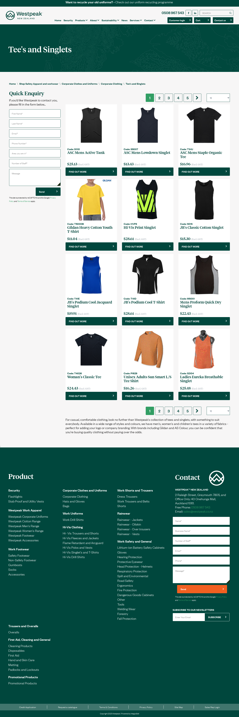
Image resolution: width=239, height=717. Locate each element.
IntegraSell (135, 713)
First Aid (13, 655)
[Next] (197, 98)
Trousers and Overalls (23, 626)
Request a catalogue (67, 707)
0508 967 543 (173, 12)
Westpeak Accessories (23, 540)
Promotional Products (23, 677)
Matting (13, 665)
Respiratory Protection (132, 571)
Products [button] (80, 20)
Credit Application (27, 707)
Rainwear (123, 513)
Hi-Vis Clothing (73, 527)
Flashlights (15, 496)
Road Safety (125, 580)
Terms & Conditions (108, 707)
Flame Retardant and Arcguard (83, 543)
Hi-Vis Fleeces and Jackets (81, 538)
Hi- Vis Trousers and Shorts (81, 533)
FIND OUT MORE (77, 171)
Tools (120, 604)
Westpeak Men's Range (23, 526)
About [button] (93, 20)
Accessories (16, 574)
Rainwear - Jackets (130, 520)
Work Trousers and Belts (133, 501)
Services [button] (134, 20)
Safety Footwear (19, 555)
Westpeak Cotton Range (24, 521)
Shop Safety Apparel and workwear (38, 83)
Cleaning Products (20, 646)
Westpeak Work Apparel (24, 510)
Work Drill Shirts (73, 520)
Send (41, 191)
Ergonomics (125, 585)
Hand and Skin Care (21, 660)
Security (68, 20)
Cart (201, 20)
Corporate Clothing (111, 83)
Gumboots (15, 565)
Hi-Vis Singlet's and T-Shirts (81, 552)
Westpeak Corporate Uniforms (28, 516)
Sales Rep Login (212, 707)
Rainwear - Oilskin (129, 524)
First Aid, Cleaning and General (29, 639)
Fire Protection (127, 590)
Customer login (177, 20)
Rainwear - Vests (128, 534)
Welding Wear (126, 609)
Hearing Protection (129, 557)
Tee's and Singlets (135, 83)
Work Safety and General (134, 541)
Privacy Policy (221, 596)
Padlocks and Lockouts (23, 669)
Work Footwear (18, 549)
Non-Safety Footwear (22, 560)
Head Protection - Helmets (135, 566)
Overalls (13, 632)
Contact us (222, 20)
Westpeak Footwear (21, 535)
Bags (66, 506)
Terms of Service (24, 201)
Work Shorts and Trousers (135, 490)
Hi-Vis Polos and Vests (77, 547)
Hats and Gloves (74, 501)
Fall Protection (126, 618)
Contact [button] (148, 20)
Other (121, 599)
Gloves (122, 552)
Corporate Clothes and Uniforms (79, 83)
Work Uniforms (73, 513)
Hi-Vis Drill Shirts (74, 557)
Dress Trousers (127, 496)
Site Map (179, 707)
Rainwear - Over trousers (133, 529)
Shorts (121, 506)
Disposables (16, 650)
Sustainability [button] (109, 20)
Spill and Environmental (132, 576)
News (124, 20)
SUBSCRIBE (214, 617)
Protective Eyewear (130, 562)
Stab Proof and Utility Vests (26, 501)
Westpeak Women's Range (25, 531)
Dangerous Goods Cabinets (135, 595)
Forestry (122, 614)
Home (58, 20)
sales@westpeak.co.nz (198, 511)
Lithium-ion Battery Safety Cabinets (140, 547)
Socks (12, 569)
